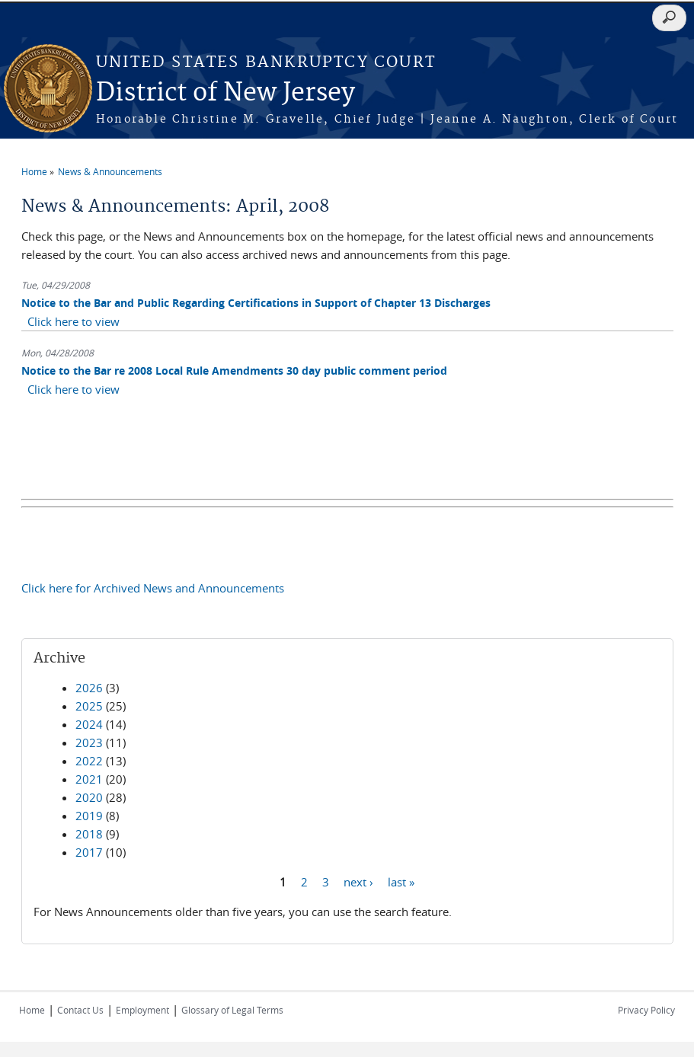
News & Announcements (110, 171)
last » (401, 881)
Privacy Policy (646, 1010)
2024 (89, 724)
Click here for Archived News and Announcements (152, 588)
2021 (89, 779)
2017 (89, 852)
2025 (89, 706)
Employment (142, 1010)
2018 (89, 833)
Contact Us (80, 1010)
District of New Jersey (225, 93)
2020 (89, 797)
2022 (89, 760)
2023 (89, 742)
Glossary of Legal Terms (232, 1010)
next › (358, 881)
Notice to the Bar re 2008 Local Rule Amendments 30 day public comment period (234, 370)
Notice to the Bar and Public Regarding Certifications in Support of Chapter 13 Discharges (256, 302)
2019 (89, 815)
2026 (89, 687)
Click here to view (73, 321)
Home (34, 171)
